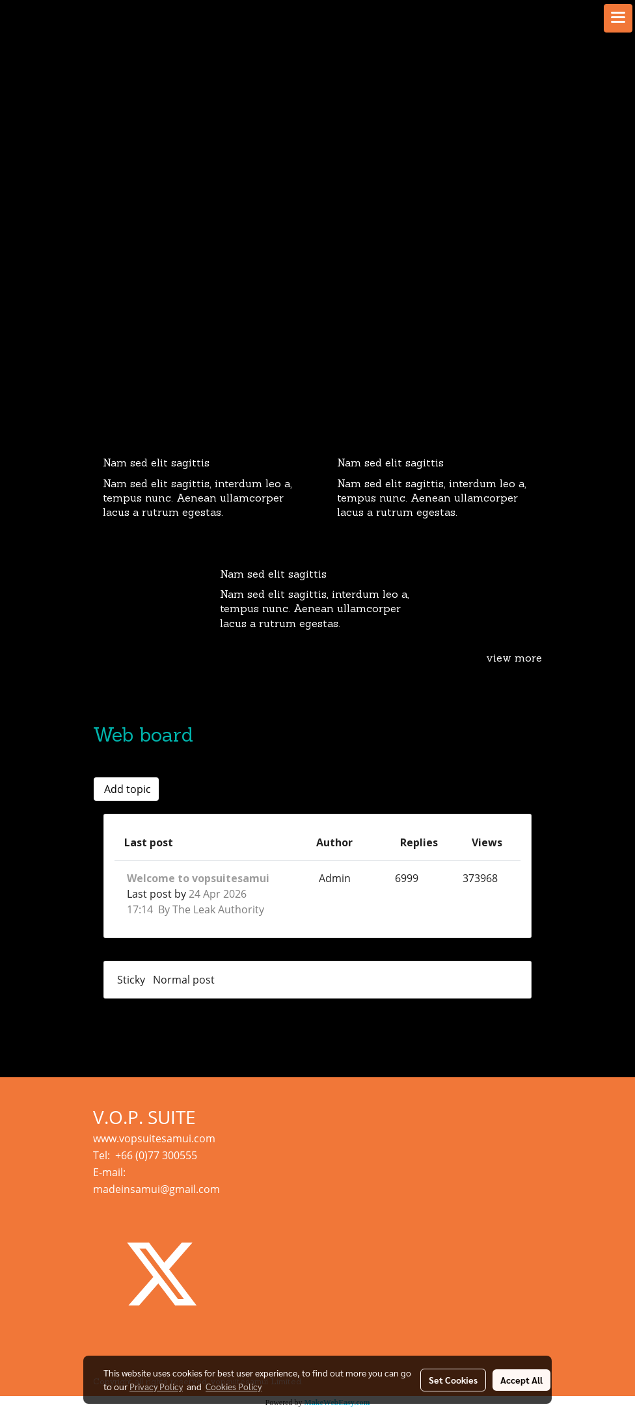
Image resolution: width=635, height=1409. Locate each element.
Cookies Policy (234, 1386)
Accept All (521, 1380)
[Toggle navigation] (618, 18)
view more (514, 659)
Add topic (126, 789)
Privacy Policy (156, 1386)
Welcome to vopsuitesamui (198, 878)
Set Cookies (453, 1380)
